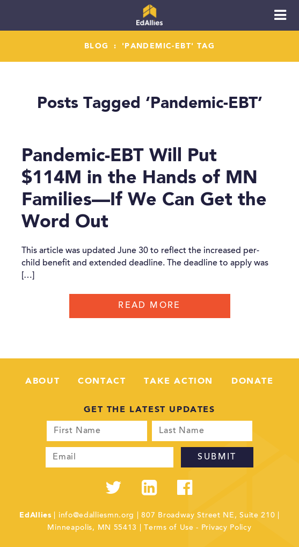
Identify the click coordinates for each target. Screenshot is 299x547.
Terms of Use (168, 528)
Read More (149, 305)
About (42, 381)
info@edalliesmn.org (96, 516)
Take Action (178, 381)
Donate (252, 381)
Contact (102, 381)
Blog (96, 46)
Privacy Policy (226, 528)
